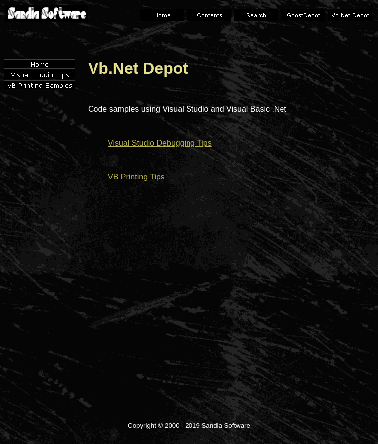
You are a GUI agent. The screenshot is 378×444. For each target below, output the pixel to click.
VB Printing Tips (136, 177)
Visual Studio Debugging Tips (160, 143)
